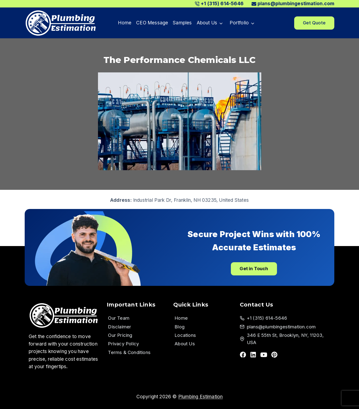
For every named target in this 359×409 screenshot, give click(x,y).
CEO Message (152, 23)
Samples (182, 23)
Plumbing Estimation (200, 397)
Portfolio (239, 23)
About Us (207, 23)
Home (124, 23)
